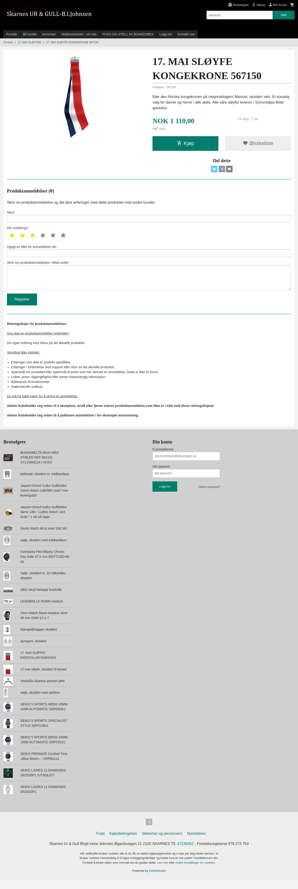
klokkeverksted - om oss (79, 34)
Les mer (163, 871)
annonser (49, 34)
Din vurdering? (17, 230)
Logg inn (165, 34)
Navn (149, 217)
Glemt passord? (209, 495)
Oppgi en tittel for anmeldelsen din (149, 253)
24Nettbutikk (157, 879)
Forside (11, 34)
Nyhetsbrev (196, 842)
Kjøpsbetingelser (123, 842)
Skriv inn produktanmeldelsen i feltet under (149, 281)
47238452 (185, 853)
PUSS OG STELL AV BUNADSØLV (128, 34)
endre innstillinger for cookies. (196, 871)
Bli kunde (30, 34)
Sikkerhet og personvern (162, 842)
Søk (283, 15)
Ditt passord (161, 474)
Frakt (100, 842)
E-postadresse (162, 457)
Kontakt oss (186, 34)
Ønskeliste (258, 143)
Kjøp (185, 143)
